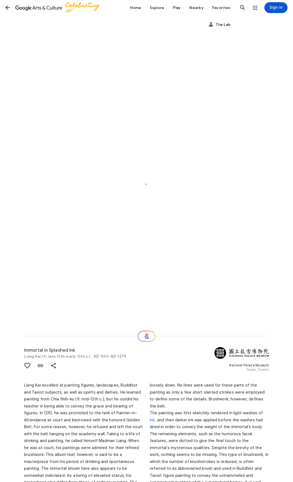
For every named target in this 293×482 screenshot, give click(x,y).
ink (152, 420)
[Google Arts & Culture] (60, 7)
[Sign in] (276, 7)
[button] (7, 7)
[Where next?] (146, 336)
